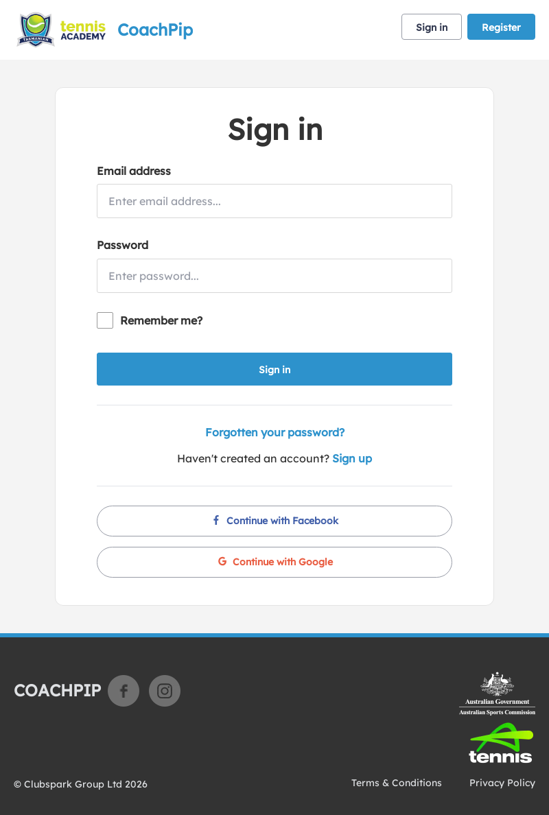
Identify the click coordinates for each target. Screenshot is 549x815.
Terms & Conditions (396, 783)
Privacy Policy (502, 783)
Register (501, 27)
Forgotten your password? (274, 432)
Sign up (352, 458)
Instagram (164, 691)
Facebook (123, 691)
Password (122, 245)
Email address (134, 171)
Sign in (431, 27)
